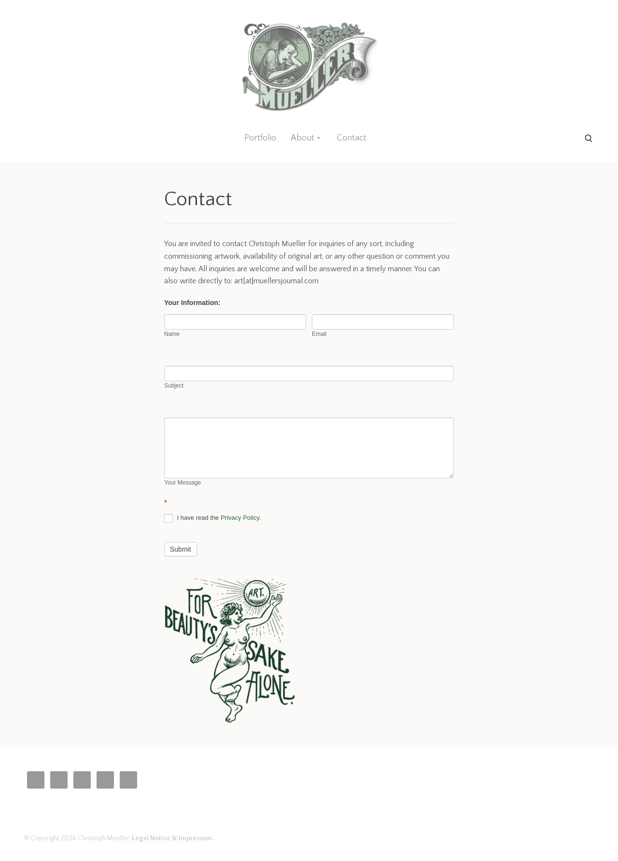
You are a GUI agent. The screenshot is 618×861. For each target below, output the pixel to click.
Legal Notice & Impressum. (173, 838)
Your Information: (194, 302)
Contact (351, 138)
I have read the (212, 518)
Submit (180, 549)
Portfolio (260, 138)
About (302, 138)
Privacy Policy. (241, 518)
